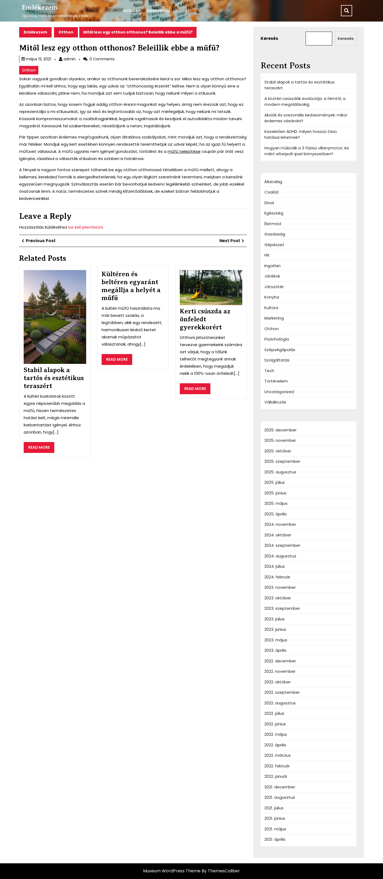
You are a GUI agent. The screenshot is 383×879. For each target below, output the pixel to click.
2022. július (274, 713)
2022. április (275, 745)
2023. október (277, 598)
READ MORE (41, 448)
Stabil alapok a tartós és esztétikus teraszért (54, 378)
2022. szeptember (282, 692)
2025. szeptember (282, 461)
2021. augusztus (279, 797)
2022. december (280, 661)
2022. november (279, 671)
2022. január (275, 776)
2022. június (275, 724)
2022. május (275, 734)
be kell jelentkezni (85, 227)
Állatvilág (273, 181)
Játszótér (274, 286)
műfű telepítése (184, 151)
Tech (269, 370)
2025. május (276, 503)
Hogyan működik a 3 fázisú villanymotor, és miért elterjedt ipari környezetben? (306, 151)
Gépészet (274, 244)
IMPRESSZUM (158, 10)
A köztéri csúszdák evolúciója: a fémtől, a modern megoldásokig (304, 101)
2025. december (280, 430)
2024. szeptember (282, 545)
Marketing (274, 318)
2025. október (277, 451)
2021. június (274, 818)
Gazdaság (274, 234)
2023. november (280, 587)
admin (70, 59)
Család (271, 192)
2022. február (277, 766)
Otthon (66, 32)
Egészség (273, 213)
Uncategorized (279, 391)
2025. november (280, 440)
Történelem (276, 381)
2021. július (274, 808)
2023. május (275, 640)
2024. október (277, 535)
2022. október (277, 682)
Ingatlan (272, 265)
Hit (267, 255)
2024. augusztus (280, 556)
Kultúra (271, 307)
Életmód (272, 223)
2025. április (275, 514)
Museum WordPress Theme (172, 871)
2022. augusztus (280, 703)
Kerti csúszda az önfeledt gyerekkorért (205, 319)
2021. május (275, 829)
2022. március (277, 755)
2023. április (275, 650)
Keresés (269, 38)
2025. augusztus (280, 472)
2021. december (279, 787)
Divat (269, 202)
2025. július (274, 482)
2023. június (275, 629)
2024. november (280, 524)
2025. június (275, 493)
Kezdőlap (131, 10)
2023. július (274, 619)
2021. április (274, 839)
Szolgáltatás (277, 360)
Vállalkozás (275, 402)
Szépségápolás (279, 349)
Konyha (271, 297)
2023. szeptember (282, 608)
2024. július (274, 566)
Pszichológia (276, 339)
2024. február (277, 577)
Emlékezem (40, 7)
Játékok (272, 276)
